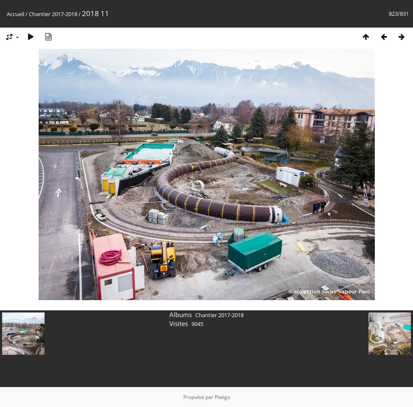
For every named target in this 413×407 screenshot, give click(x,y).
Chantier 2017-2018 (53, 14)
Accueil (15, 14)
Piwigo (222, 397)
